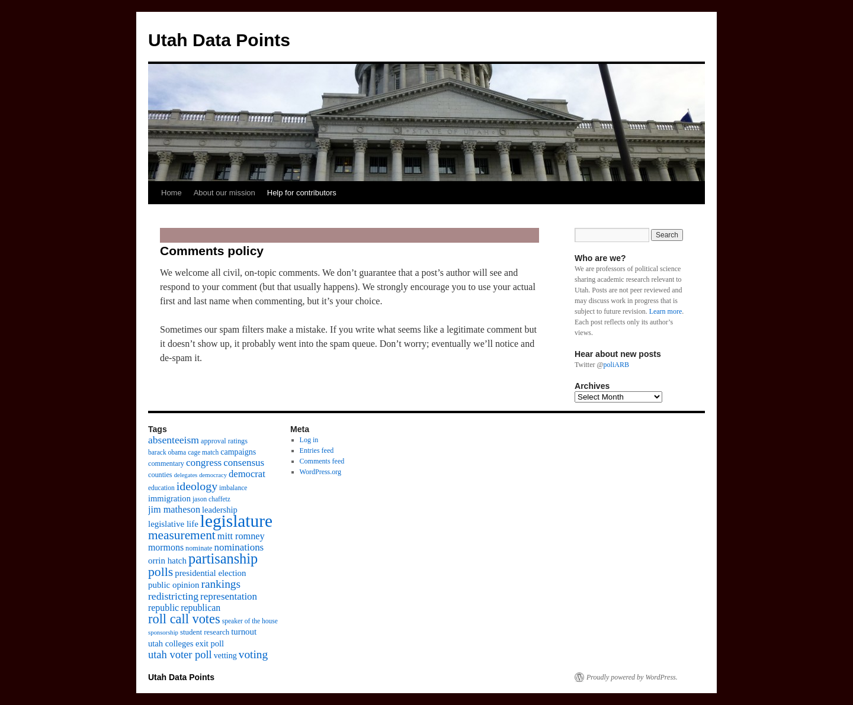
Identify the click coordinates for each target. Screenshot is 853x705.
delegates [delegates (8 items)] (186, 475)
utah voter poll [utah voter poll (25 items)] (180, 655)
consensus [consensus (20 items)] (243, 462)
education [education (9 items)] (161, 487)
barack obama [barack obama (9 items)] (167, 452)
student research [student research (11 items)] (204, 632)
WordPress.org (320, 472)
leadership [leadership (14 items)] (220, 509)
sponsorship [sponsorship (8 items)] (163, 632)
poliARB (616, 364)
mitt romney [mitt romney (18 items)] (241, 536)
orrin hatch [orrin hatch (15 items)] (167, 560)
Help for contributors (301, 192)
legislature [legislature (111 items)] (236, 520)
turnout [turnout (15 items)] (243, 631)
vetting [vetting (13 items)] (225, 655)
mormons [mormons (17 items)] (166, 547)
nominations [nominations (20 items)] (239, 547)
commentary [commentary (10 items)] (166, 463)
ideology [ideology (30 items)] (197, 485)
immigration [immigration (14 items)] (169, 498)
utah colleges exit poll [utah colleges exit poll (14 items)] (186, 643)
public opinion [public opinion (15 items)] (173, 585)
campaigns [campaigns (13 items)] (238, 451)
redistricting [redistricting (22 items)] (173, 596)
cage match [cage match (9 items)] (203, 452)
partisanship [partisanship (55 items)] (223, 558)
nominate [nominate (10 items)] (198, 548)
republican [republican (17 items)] (200, 608)
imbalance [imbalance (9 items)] (233, 487)
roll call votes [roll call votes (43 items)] (184, 618)
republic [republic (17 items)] (163, 608)
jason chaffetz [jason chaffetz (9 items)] (211, 499)
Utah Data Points (219, 40)
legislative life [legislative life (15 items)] (173, 524)
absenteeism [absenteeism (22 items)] (173, 440)
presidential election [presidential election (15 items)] (210, 573)
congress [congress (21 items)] (204, 462)
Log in (309, 440)
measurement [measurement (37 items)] (182, 535)
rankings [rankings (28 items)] (220, 584)
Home (171, 192)
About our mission (224, 192)
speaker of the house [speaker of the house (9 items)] (250, 620)
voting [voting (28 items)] (253, 654)
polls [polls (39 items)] (160, 572)
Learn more (665, 311)
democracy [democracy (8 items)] (213, 475)
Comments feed (322, 461)
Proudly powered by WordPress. (632, 677)
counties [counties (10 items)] (160, 475)
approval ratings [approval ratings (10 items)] (224, 441)
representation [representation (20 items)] (228, 596)
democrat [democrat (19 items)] (247, 473)
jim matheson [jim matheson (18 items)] (174, 509)
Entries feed (317, 450)
